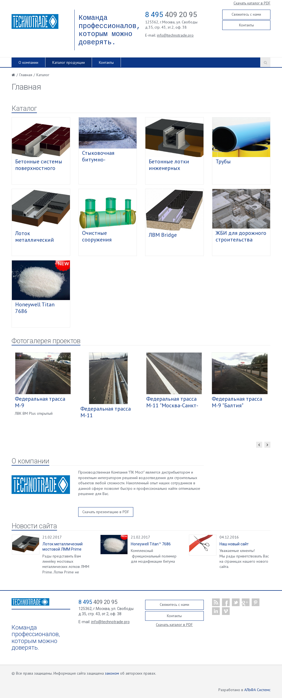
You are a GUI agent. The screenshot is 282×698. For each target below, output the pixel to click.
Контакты (246, 25)
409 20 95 (171, 14)
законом (112, 673)
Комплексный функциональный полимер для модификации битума (154, 556)
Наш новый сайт (234, 544)
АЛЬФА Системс (257, 689)
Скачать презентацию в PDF (105, 511)
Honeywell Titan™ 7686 (151, 544)
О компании (28, 62)
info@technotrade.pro (175, 35)
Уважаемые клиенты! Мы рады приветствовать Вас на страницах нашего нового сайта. (244, 558)
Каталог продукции (68, 62)
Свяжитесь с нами (246, 14)
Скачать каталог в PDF (252, 3)
